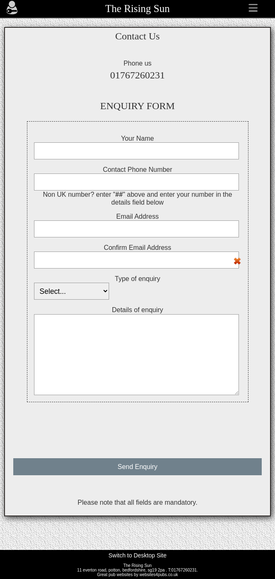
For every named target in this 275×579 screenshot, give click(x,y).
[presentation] (138, 426)
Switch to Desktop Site (137, 555)
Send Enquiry (137, 466)
